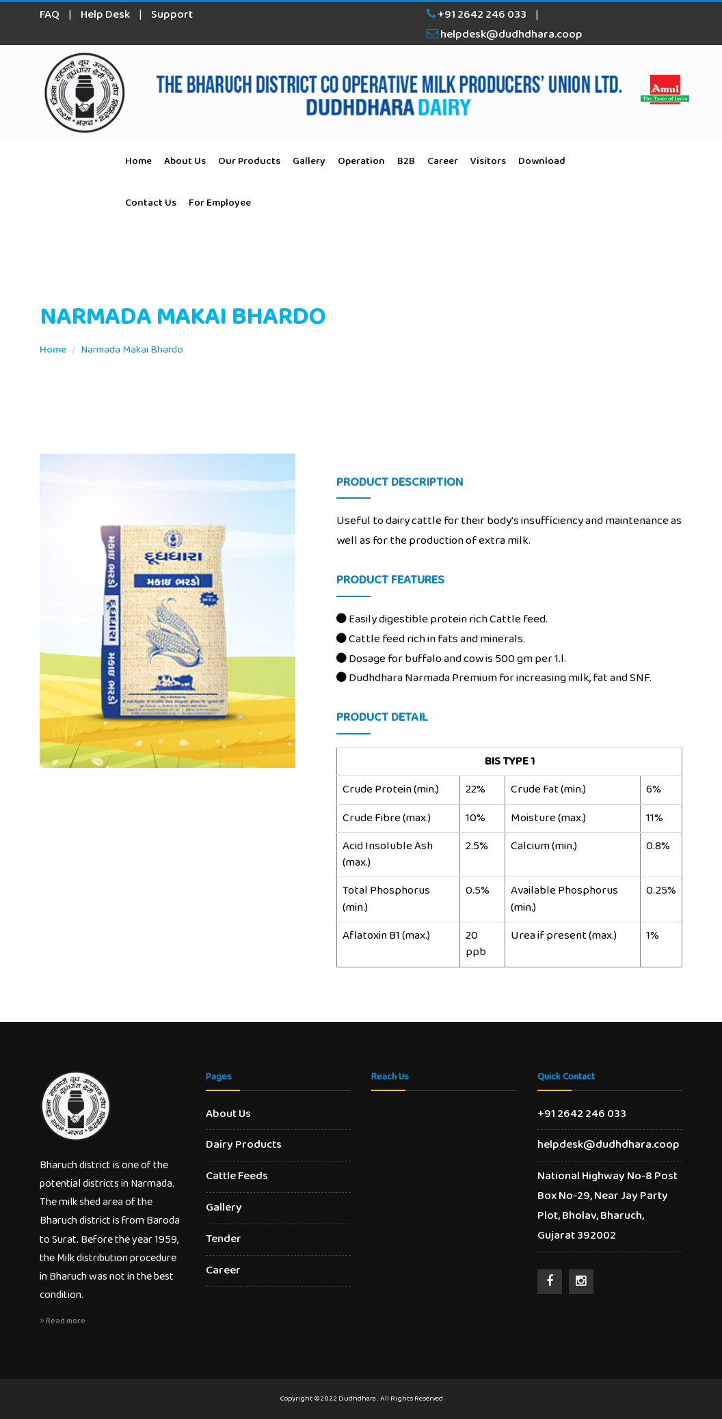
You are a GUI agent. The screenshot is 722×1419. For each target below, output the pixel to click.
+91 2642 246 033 (476, 14)
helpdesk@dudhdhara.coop (505, 34)
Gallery (309, 161)
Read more (62, 1320)
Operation (361, 161)
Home (138, 161)
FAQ (49, 14)
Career (442, 161)
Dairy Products (244, 1144)
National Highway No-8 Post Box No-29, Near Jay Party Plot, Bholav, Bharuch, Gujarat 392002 (607, 1206)
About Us (185, 161)
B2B (406, 161)
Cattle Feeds (237, 1176)
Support (172, 14)
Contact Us (150, 203)
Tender (223, 1239)
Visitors (488, 161)
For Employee (220, 203)
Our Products (249, 161)
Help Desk (105, 14)
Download (541, 161)
